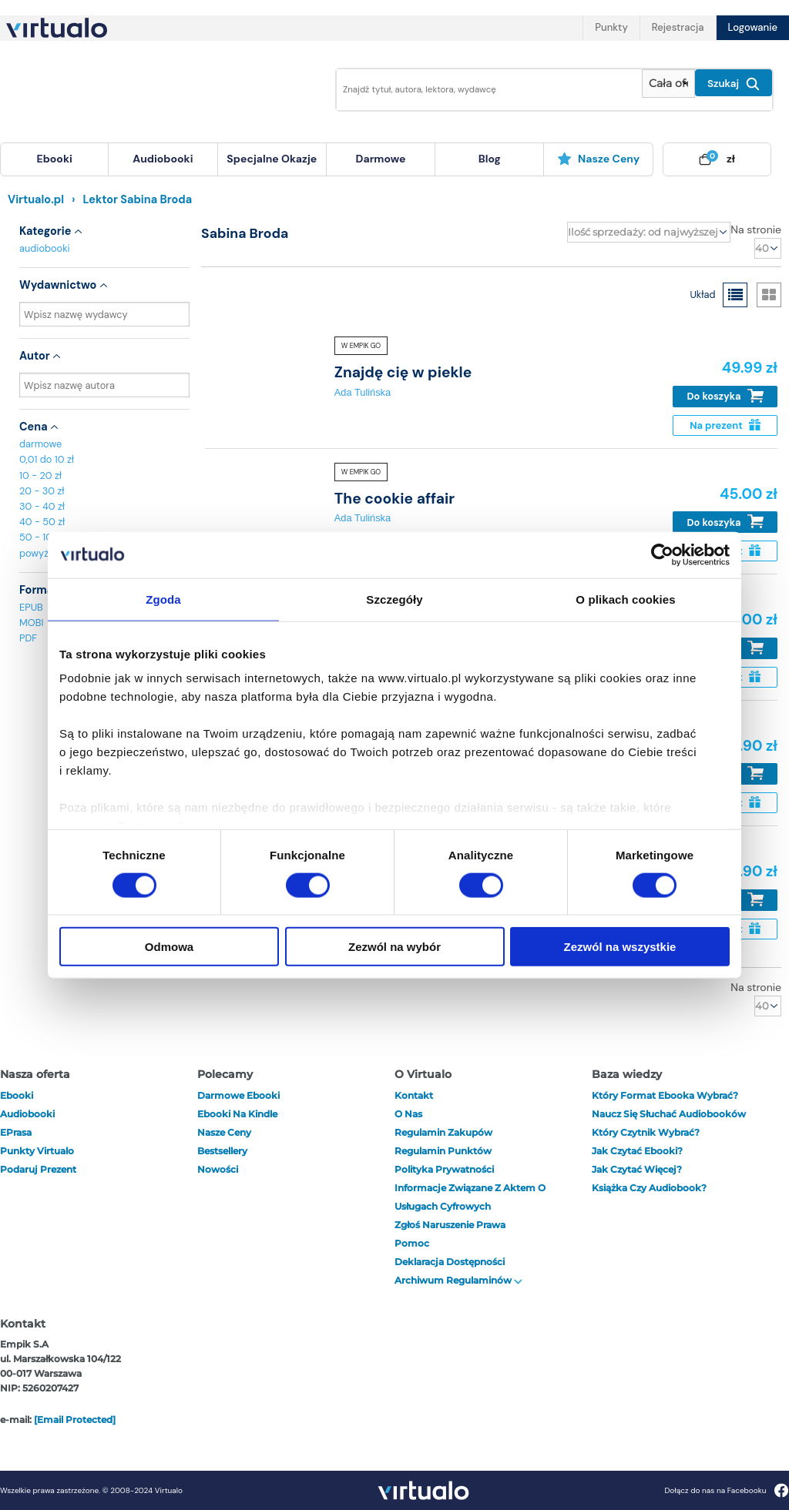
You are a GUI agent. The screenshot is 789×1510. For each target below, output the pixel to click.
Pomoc (411, 1243)
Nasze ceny (598, 159)
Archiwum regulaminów (458, 1280)
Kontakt (413, 1095)
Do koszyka (725, 396)
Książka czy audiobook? (649, 1188)
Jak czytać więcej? (637, 1169)
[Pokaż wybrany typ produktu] (668, 83)
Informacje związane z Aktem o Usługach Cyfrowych (470, 1197)
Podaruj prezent (38, 1169)
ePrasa (16, 1132)
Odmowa (169, 946)
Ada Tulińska (362, 392)
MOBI (31, 622)
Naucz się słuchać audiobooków (669, 1114)
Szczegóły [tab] (394, 598)
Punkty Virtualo (37, 1151)
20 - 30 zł (42, 490)
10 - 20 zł (40, 475)
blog (489, 159)
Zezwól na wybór (394, 946)
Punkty (611, 27)
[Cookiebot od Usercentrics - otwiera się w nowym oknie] (662, 554)
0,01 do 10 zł (46, 459)
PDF (28, 638)
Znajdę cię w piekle (403, 372)
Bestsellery (222, 1151)
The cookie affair (394, 498)
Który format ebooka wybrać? (665, 1095)
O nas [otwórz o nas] (408, 1114)
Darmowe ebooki (238, 1095)
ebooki (16, 1095)
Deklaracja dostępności (449, 1261)
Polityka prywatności (444, 1169)
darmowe (381, 159)
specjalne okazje (272, 159)
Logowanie (752, 27)
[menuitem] (54, 159)
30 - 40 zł (42, 506)
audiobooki (44, 248)
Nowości (217, 1169)
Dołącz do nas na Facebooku (726, 1490)
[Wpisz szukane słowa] (485, 89)
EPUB (31, 607)
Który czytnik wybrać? (646, 1132)
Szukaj (733, 84)
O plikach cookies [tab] (625, 598)
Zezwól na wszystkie (620, 946)
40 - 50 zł (42, 521)
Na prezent (725, 425)
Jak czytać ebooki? (637, 1151)
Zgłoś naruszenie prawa (449, 1224)
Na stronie (755, 229)
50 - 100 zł (44, 537)
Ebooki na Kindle (237, 1114)
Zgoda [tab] (163, 598)
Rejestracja (678, 27)
